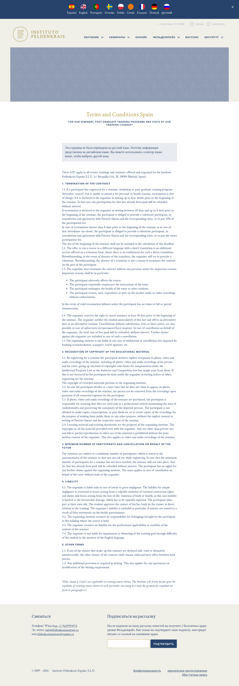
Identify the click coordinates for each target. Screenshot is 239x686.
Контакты (219, 24)
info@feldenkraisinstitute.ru (62, 630)
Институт (213, 37)
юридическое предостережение (187, 671)
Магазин (191, 37)
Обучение (93, 37)
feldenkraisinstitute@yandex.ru (55, 634)
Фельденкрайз (166, 37)
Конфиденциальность (147, 671)
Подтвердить (163, 643)
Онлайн (141, 37)
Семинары (119, 37)
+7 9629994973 (67, 626)
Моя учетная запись (194, 675)
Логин (200, 24)
